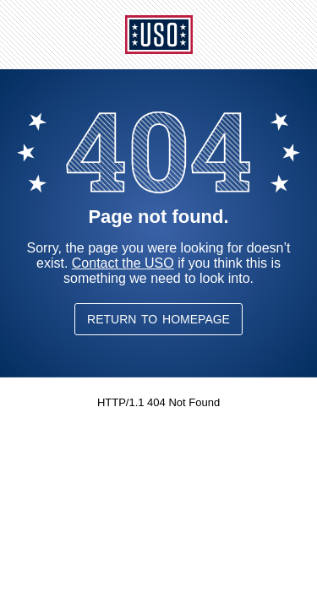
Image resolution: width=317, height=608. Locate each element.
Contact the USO (123, 263)
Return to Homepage (158, 319)
